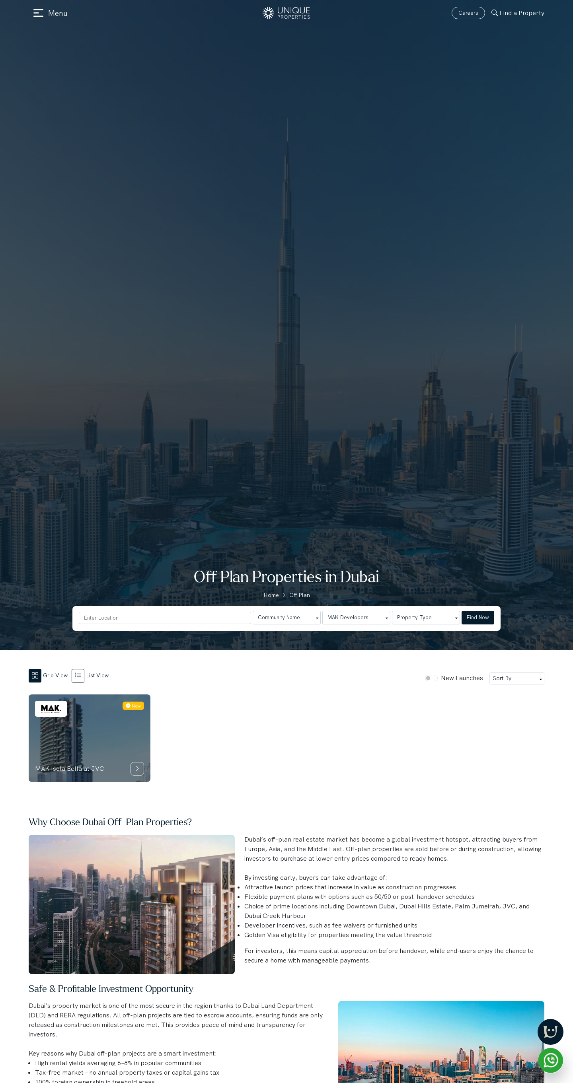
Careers (468, 12)
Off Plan (299, 595)
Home (271, 595)
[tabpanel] (286, 738)
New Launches (462, 678)
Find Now (478, 617)
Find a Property (517, 13)
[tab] (50, 675)
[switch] (431, 678)
